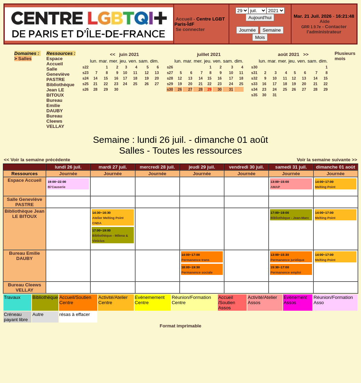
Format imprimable (181, 325)
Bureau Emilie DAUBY (55, 105)
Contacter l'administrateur (327, 29)
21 (95, 84)
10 (125, 73)
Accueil (184, 19)
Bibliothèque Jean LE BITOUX (61, 90)
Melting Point (325, 187)
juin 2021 (129, 54)
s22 (85, 67)
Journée (68, 173)
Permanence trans (195, 260)
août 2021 (289, 54)
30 (116, 89)
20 (157, 78)
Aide (325, 21)
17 (125, 78)
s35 (254, 95)
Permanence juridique (287, 260)
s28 (170, 78)
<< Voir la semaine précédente (37, 159)
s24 (85, 78)
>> (306, 54)
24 (125, 84)
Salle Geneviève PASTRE (58, 74)
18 (135, 78)
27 (157, 84)
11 (135, 73)
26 (147, 84)
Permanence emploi (285, 272)
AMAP (275, 187)
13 (157, 73)
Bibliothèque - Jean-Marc (289, 218)
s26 (85, 89)
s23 (85, 73)
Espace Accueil (55, 61)
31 (231, 89)
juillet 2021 (209, 54)
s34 (254, 89)
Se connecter (190, 29)
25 (135, 84)
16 (116, 78)
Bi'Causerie (56, 187)
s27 (170, 73)
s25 (85, 84)
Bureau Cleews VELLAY (55, 121)
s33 (254, 84)
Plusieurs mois (345, 56)
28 (95, 89)
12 (147, 73)
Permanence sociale (197, 272)
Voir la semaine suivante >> (327, 159)
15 (106, 78)
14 (95, 78)
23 (116, 84)
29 (106, 89)
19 (147, 78)
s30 (170, 89)
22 (106, 84)
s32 (254, 78)
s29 (170, 84)
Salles (25, 58)
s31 (254, 73)
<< (112, 54)
